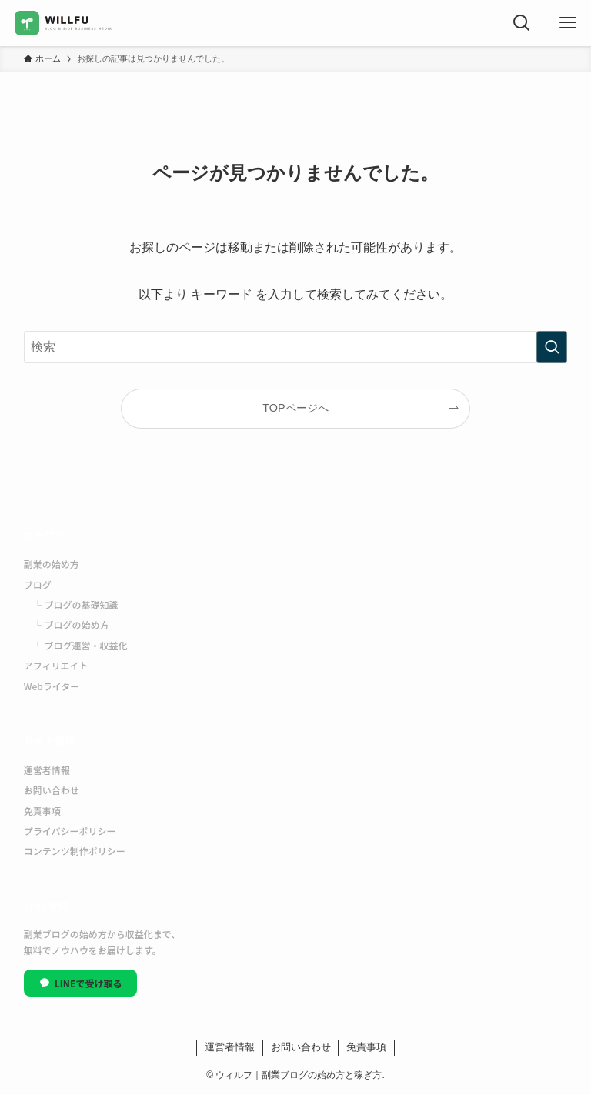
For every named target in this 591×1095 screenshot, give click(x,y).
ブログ (38, 584)
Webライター (52, 686)
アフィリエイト (56, 665)
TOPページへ (295, 408)
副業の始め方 (51, 563)
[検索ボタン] (522, 23)
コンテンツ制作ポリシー (74, 850)
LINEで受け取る (80, 983)
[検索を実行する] (551, 347)
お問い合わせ (51, 789)
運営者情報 (47, 769)
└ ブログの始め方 (71, 624)
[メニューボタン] (568, 23)
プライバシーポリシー (70, 830)
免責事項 (42, 810)
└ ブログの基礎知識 (76, 604)
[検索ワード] (296, 347)
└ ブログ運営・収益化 (80, 645)
